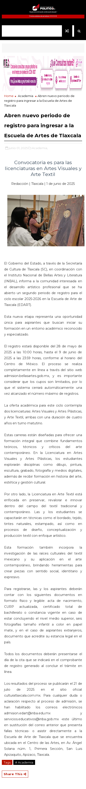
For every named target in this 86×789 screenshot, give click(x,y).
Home (9, 96)
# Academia (24, 762)
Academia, (40, 148)
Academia (25, 96)
